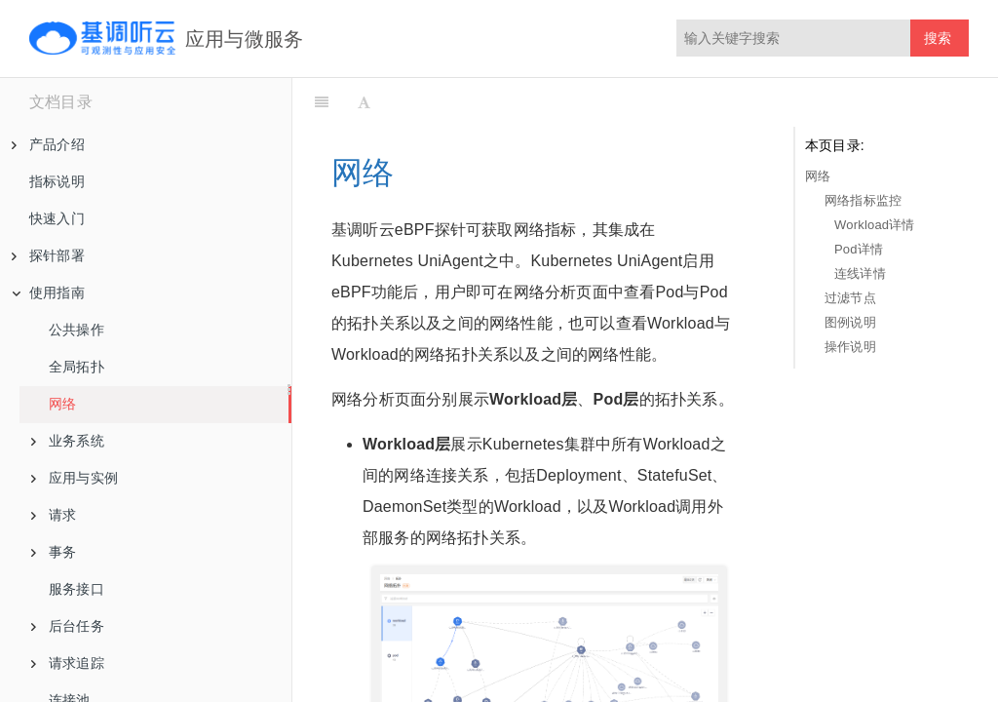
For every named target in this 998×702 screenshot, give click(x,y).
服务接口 (76, 589)
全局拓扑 (76, 366)
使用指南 (48, 292)
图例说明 (850, 322)
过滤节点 (850, 298)
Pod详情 (858, 249)
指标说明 (57, 181)
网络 (62, 403)
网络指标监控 (863, 200)
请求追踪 (67, 663)
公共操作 (76, 329)
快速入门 (57, 218)
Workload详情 (874, 224)
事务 (53, 552)
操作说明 (850, 346)
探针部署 (48, 255)
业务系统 (67, 440)
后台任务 (67, 626)
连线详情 (860, 273)
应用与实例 (74, 478)
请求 (53, 515)
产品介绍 (48, 144)
